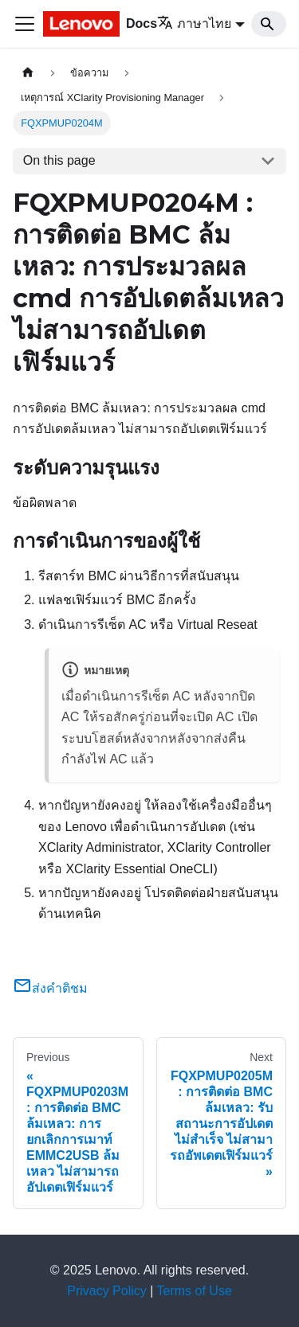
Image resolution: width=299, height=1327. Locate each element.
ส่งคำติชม (50, 988)
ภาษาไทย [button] (194, 23)
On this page (59, 160)
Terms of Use (194, 1291)
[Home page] (28, 72)
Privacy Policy (107, 1291)
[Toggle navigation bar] (25, 24)
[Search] (268, 24)
